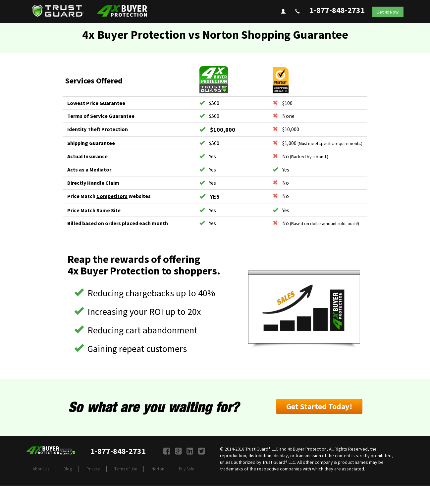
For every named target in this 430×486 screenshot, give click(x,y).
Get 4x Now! (388, 12)
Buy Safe (186, 469)
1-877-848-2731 (337, 10)
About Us (41, 469)
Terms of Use (125, 469)
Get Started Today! (319, 406)
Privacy (93, 469)
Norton (157, 469)
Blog (68, 469)
